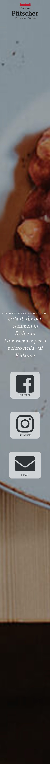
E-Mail (25, 465)
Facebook (25, 385)
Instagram (25, 425)
